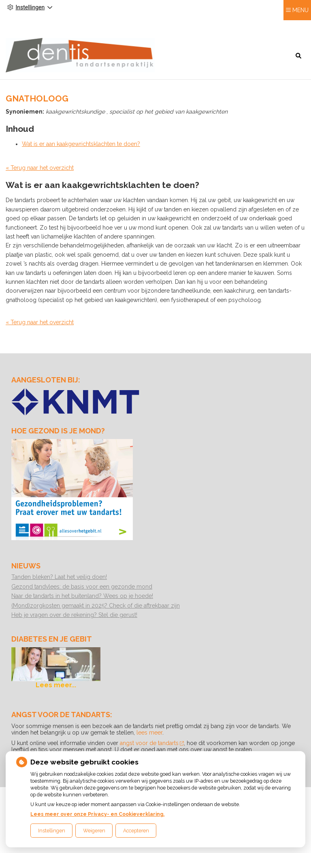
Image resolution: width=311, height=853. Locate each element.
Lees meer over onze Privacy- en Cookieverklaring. (97, 814)
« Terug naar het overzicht (40, 166)
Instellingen (51, 831)
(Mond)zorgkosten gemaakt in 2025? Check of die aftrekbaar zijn (95, 603)
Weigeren (94, 831)
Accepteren (136, 831)
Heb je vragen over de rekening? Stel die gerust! (74, 613)
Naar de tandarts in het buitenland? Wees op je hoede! (82, 594)
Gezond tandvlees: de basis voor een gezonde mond (81, 584)
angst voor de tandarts (152, 741)
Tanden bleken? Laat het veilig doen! (59, 575)
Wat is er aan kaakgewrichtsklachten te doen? (81, 142)
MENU (300, 24)
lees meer (149, 730)
